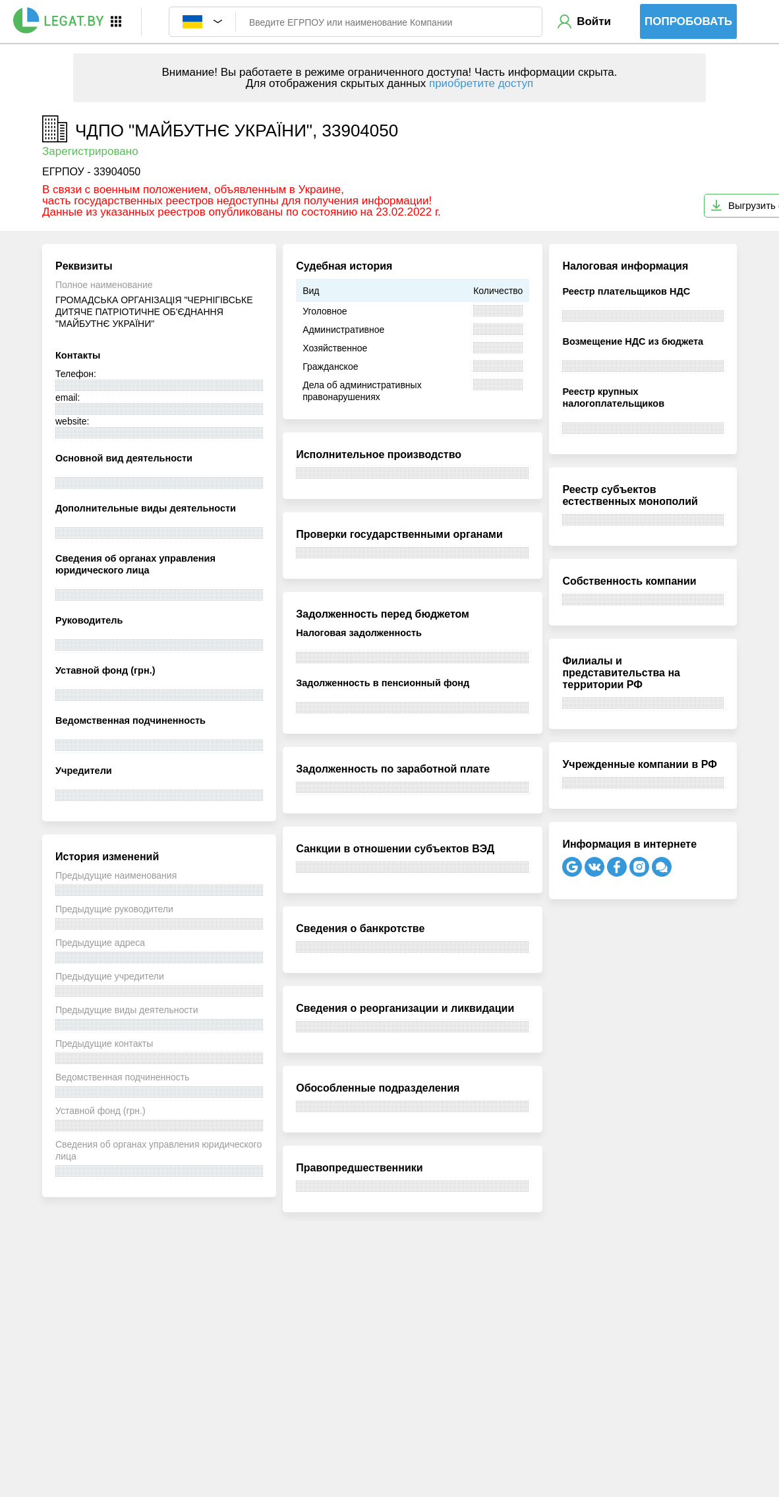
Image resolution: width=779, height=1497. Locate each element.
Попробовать (688, 21)
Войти (594, 21)
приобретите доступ (481, 83)
